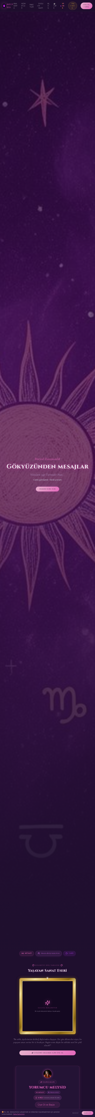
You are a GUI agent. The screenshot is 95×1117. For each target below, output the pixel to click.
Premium (72, 6)
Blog (49, 6)
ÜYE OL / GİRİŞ (86, 6)
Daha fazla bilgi (19, 1114)
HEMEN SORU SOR (47, 489)
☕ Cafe (55, 6)
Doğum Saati (40, 6)
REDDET (75, 1113)
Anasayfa (16, 6)
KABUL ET (87, 1113)
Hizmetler (23, 6)
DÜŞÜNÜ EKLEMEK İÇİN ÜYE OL (47, 1053)
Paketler (32, 6)
